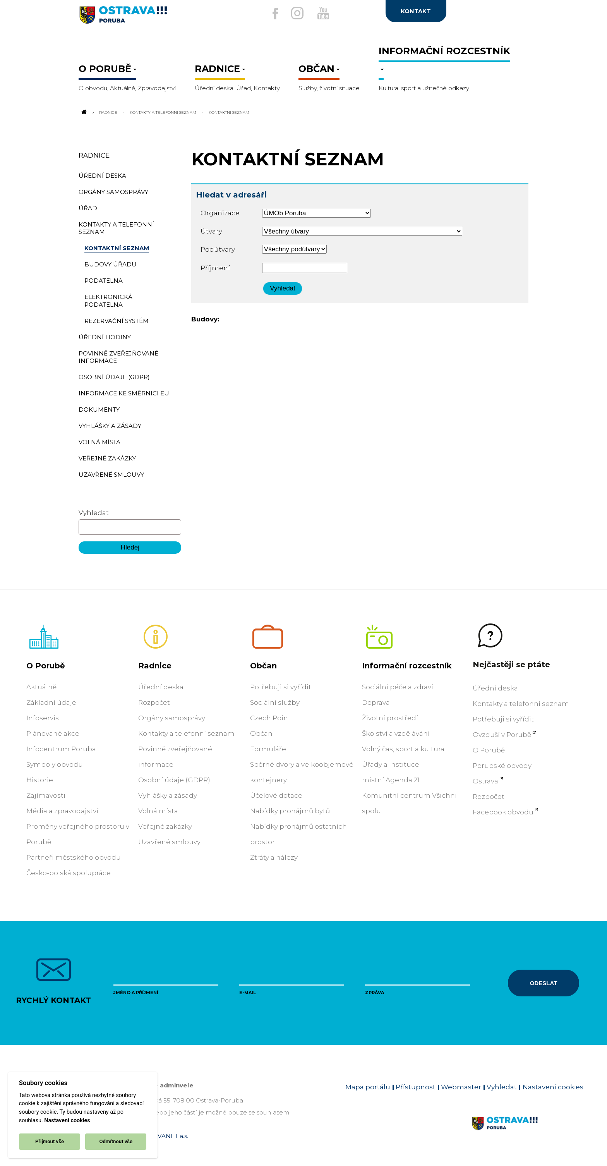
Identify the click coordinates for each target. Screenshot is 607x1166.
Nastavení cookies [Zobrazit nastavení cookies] (553, 1087)
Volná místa (158, 811)
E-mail (247, 992)
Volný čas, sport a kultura (403, 749)
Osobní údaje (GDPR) (174, 780)
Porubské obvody (502, 765)
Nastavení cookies (67, 1120)
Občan (263, 665)
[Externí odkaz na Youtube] (325, 13)
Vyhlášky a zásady (167, 795)
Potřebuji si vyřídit (280, 687)
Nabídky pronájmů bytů (290, 811)
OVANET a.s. (170, 1136)
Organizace (220, 213)
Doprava (376, 702)
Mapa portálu (367, 1087)
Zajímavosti (45, 795)
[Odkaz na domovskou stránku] (83, 112)
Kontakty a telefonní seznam (163, 112)
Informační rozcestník (407, 665)
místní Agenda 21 (391, 780)
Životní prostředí (390, 718)
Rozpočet (154, 702)
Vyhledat (94, 513)
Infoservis (42, 718)
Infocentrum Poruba (61, 749)
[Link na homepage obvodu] (527, 1132)
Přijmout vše (49, 1141)
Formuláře (268, 749)
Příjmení (215, 268)
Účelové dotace (276, 795)
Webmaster (461, 1087)
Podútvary (218, 249)
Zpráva (374, 992)
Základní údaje (51, 702)
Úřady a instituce (390, 764)
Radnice (108, 112)
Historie (39, 780)
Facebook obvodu (503, 812)
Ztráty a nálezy (274, 857)
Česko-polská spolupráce (68, 873)
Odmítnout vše (115, 1141)
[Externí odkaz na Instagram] (295, 13)
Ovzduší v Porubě (502, 734)
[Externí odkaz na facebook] (268, 13)
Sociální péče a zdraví (397, 687)
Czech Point (270, 718)
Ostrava (485, 781)
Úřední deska (160, 687)
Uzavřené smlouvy (169, 842)
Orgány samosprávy (171, 718)
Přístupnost (416, 1087)
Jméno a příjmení (135, 992)
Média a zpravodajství (62, 811)
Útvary (211, 231)
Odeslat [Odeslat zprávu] (543, 983)
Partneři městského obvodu (73, 857)
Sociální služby (275, 702)
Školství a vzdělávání (396, 733)
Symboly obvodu (54, 764)
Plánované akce (52, 733)
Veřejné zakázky (165, 826)
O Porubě (45, 665)
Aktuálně (41, 687)
